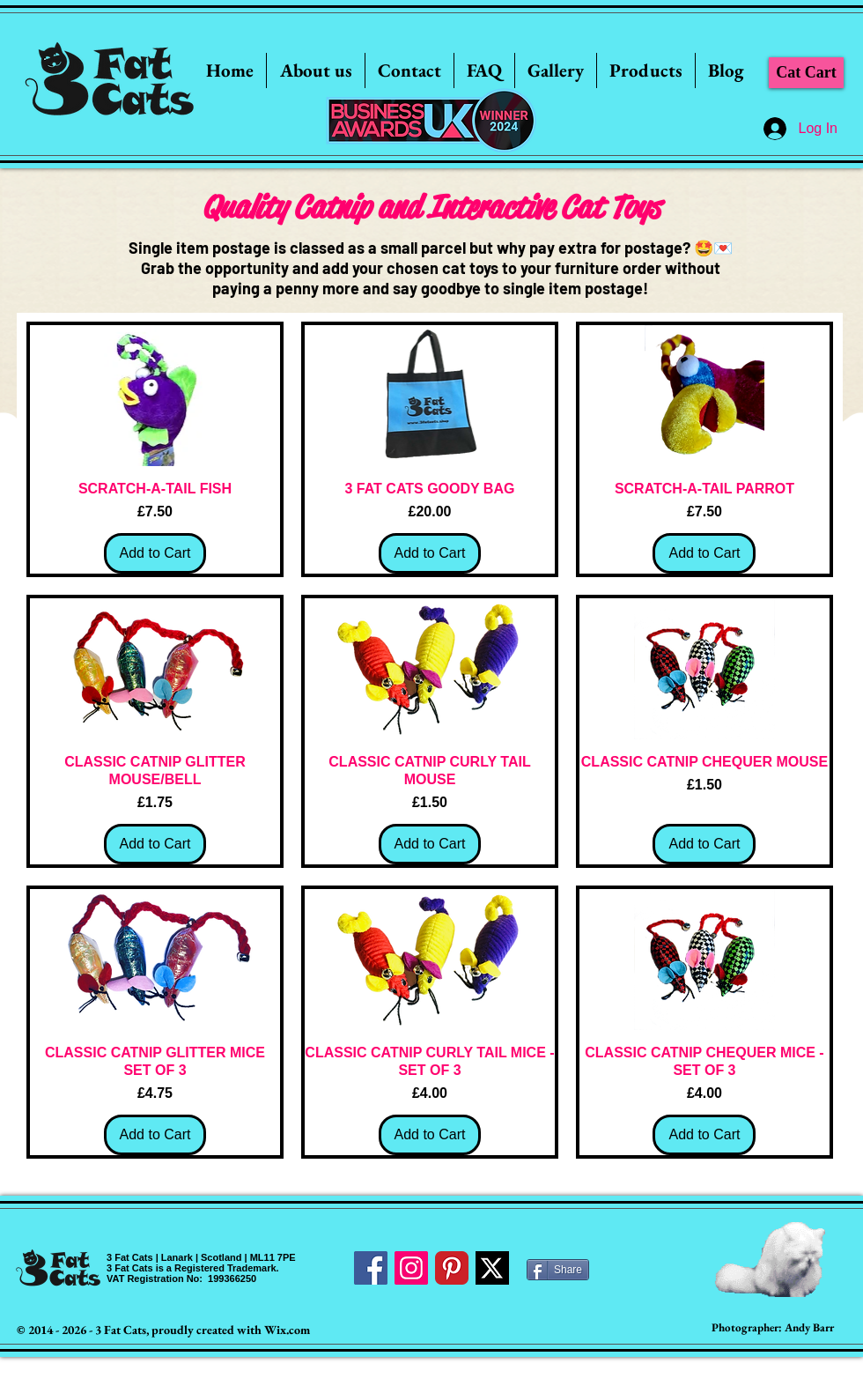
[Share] (558, 1269)
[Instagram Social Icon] (411, 1268)
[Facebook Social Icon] (370, 1268)
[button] (555, 70)
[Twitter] (492, 1268)
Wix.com (287, 1330)
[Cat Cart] (806, 72)
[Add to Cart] (155, 553)
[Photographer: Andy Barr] (773, 1328)
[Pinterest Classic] (451, 1268)
